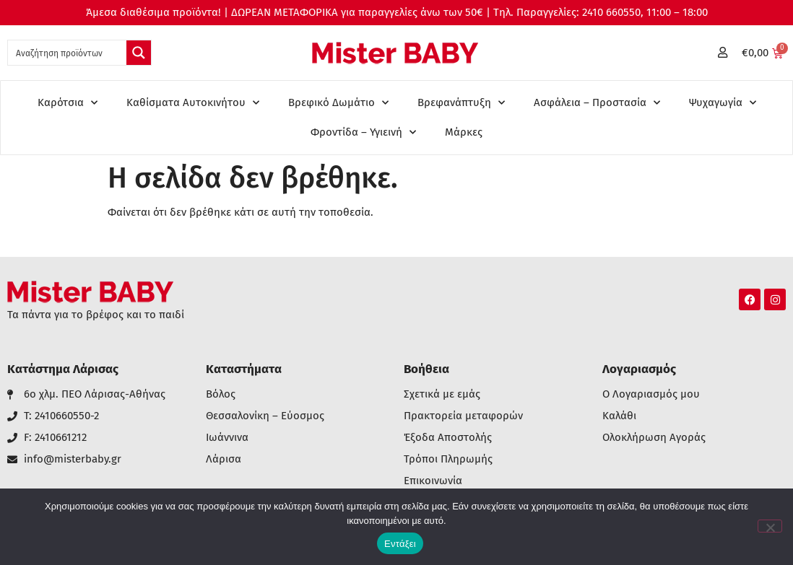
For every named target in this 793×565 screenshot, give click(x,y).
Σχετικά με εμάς (442, 394)
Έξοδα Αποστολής (448, 437)
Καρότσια (68, 103)
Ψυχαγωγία (722, 103)
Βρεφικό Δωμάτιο (338, 103)
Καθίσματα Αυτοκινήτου (192, 103)
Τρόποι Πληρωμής (448, 459)
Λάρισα (223, 459)
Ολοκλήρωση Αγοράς (654, 437)
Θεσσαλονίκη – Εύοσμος (265, 416)
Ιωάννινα (227, 437)
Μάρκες (463, 132)
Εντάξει (400, 543)
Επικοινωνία (433, 481)
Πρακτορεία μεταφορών (463, 416)
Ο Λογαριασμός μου (651, 394)
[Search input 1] (68, 53)
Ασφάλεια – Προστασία (597, 103)
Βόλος (220, 394)
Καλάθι (619, 416)
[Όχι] (770, 526)
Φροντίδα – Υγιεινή (363, 132)
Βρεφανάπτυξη (461, 103)
